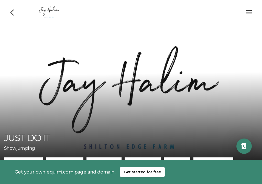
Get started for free (142, 172)
